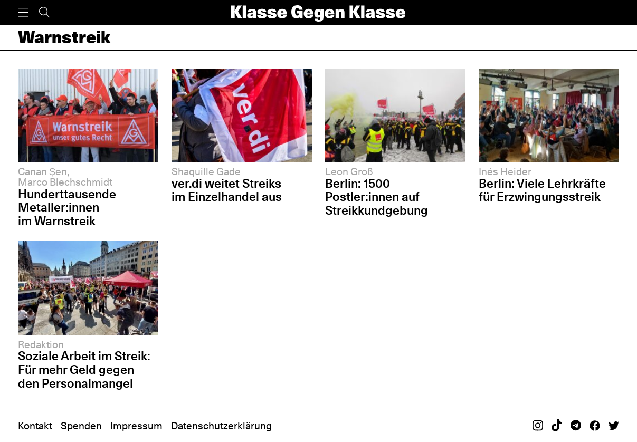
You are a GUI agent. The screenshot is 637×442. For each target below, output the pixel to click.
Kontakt (35, 425)
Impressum (136, 425)
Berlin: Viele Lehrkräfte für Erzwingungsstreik (542, 190)
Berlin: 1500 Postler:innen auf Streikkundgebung (376, 197)
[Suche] (44, 12)
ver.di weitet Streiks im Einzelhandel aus (227, 190)
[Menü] (23, 12)
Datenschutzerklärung (221, 425)
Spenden (81, 425)
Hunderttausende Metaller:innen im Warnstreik (67, 207)
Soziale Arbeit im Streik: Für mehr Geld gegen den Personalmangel (84, 369)
